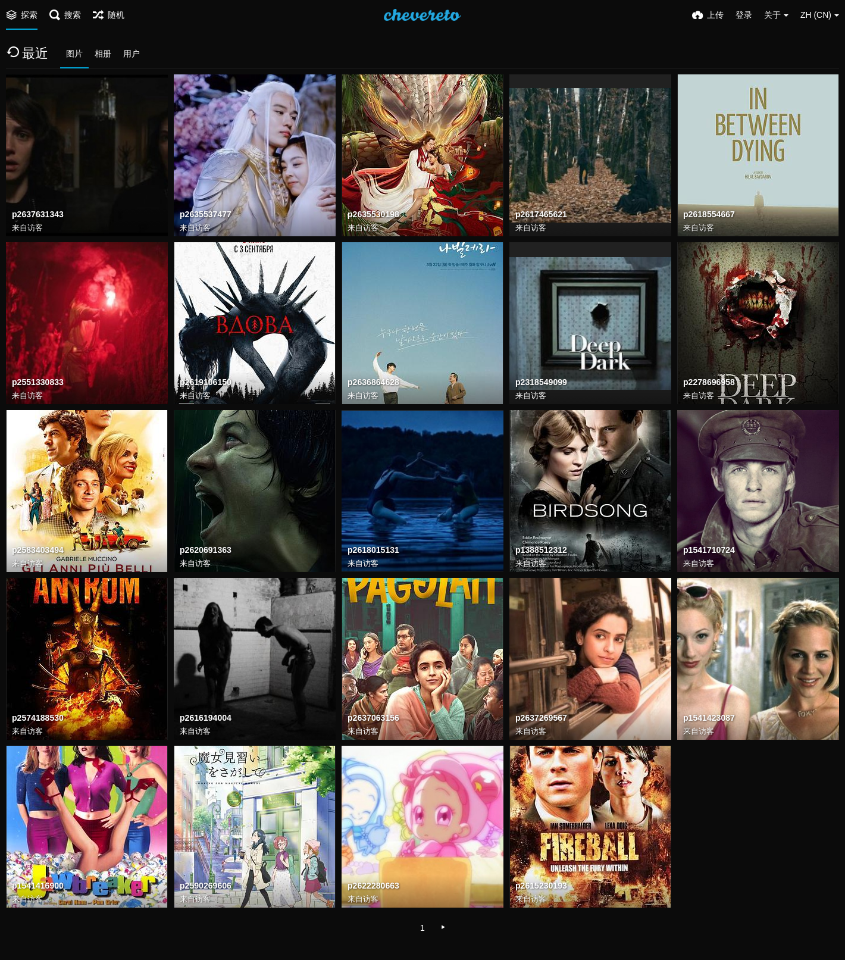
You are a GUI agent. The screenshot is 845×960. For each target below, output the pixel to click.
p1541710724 (709, 550)
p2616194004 (205, 718)
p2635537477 (205, 215)
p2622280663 (373, 886)
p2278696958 (709, 382)
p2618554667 (709, 215)
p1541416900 (38, 886)
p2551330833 (38, 382)
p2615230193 (541, 886)
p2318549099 (541, 382)
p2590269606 (205, 886)
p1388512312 (541, 550)
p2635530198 (373, 215)
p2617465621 (541, 215)
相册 (103, 53)
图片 (74, 53)
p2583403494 (38, 550)
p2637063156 (373, 718)
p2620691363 (205, 550)
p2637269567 (541, 718)
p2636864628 (373, 382)
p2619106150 (205, 382)
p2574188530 (38, 718)
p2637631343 (38, 215)
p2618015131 (373, 550)
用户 (131, 53)
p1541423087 (709, 718)
